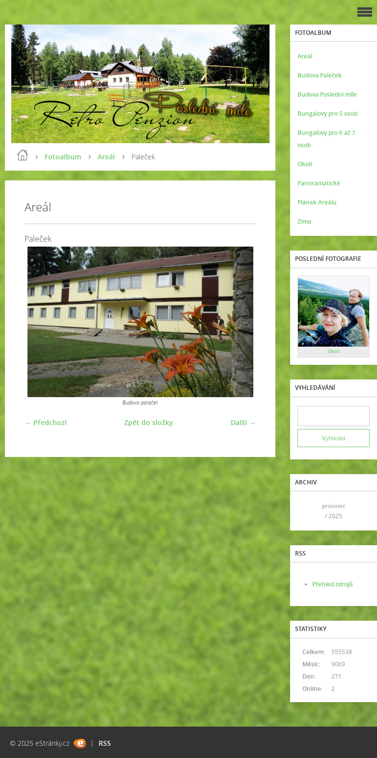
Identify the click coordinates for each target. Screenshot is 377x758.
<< (308, 510)
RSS (105, 743)
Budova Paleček (319, 75)
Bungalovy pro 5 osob (327, 113)
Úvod (22, 155)
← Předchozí (46, 422)
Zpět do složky (148, 422)
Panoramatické (318, 183)
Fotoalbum (63, 156)
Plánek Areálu (317, 202)
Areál (106, 156)
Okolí (304, 164)
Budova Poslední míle (327, 94)
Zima (304, 221)
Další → (243, 422)
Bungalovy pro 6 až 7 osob (326, 138)
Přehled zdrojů (332, 584)
